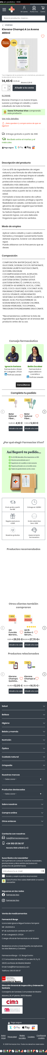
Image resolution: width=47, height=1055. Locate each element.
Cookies (31, 1037)
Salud (5, 706)
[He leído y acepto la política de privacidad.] (3, 875)
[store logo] (11, 9)
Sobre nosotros (9, 804)
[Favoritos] (34, 9)
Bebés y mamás (10, 732)
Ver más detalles (10, 119)
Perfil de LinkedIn (14, 375)
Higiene (6, 723)
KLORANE (6, 96)
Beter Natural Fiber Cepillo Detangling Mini (14, 416)
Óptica (5, 748)
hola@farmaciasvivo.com (17, 838)
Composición (9, 256)
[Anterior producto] (44, 412)
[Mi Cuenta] (24, 9)
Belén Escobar (35, 366)
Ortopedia (7, 765)
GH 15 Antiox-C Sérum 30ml (28, 632)
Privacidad (12, 1037)
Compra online (9, 813)
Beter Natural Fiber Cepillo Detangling (30, 416)
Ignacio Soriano (13, 366)
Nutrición (6, 740)
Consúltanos (23, 385)
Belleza (5, 715)
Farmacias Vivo (12, 895)
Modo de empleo (11, 226)
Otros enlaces (9, 821)
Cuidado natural (10, 757)
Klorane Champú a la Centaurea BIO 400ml (29, 678)
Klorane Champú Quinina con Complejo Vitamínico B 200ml (14, 678)
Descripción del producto (16, 163)
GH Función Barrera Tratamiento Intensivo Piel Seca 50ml (14, 632)
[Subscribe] (43, 871)
